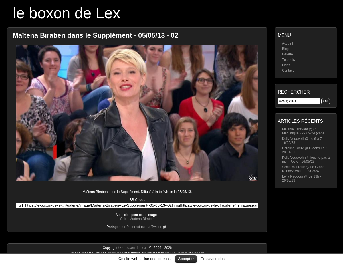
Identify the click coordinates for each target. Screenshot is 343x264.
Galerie (287, 54)
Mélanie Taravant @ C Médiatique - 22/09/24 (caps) (304, 131)
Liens (286, 65)
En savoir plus (213, 259)
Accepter (186, 259)
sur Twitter (153, 227)
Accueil (287, 43)
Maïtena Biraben (141, 219)
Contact (288, 70)
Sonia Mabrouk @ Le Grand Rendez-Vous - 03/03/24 (303, 169)
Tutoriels (288, 60)
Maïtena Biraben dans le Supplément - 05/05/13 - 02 (96, 35)
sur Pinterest (130, 227)
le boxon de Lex (66, 13)
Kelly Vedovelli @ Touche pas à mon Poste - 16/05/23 (306, 160)
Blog (285, 49)
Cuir (123, 219)
